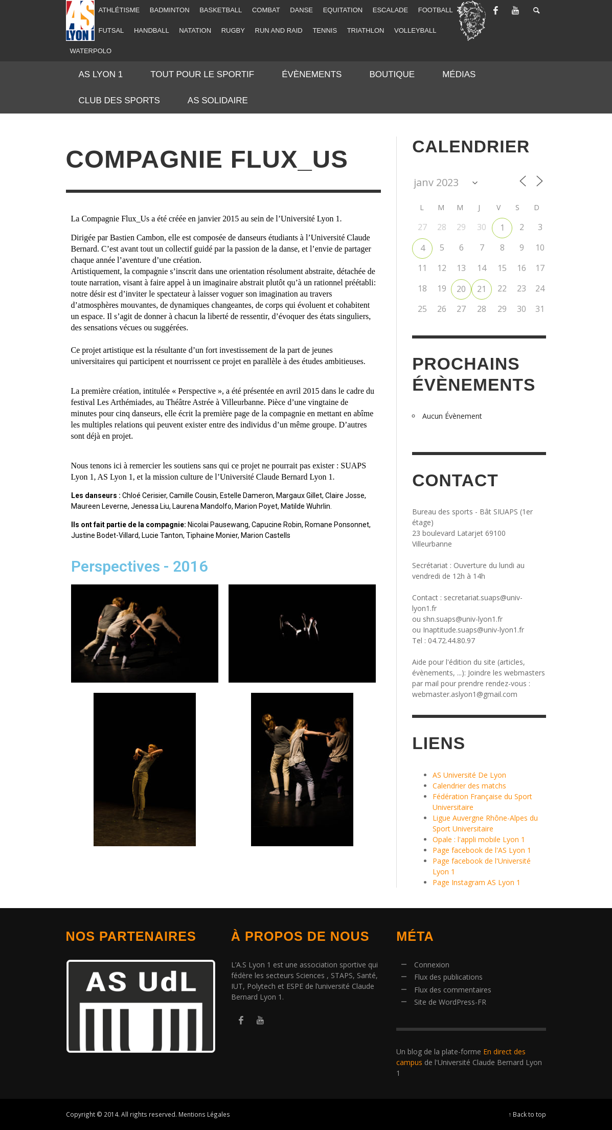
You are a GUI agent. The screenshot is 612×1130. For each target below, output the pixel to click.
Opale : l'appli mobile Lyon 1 (479, 839)
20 (461, 289)
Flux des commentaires (452, 990)
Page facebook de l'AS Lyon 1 (482, 850)
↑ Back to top (528, 1114)
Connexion (431, 964)
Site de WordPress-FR (450, 1002)
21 (481, 289)
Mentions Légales (204, 1114)
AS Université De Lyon (469, 775)
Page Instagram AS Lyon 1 (476, 882)
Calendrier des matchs (469, 785)
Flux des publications (448, 977)
